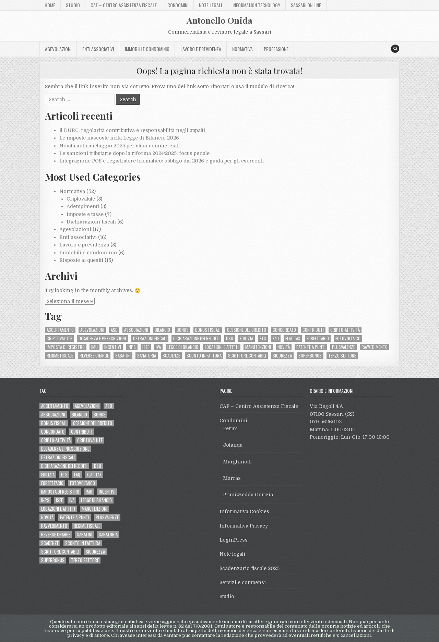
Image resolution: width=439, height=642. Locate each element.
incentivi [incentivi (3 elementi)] (112, 347)
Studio (73, 5)
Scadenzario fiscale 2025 (250, 568)
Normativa (242, 48)
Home (50, 5)
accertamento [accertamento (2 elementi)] (60, 330)
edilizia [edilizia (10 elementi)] (246, 338)
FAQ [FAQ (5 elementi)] (276, 338)
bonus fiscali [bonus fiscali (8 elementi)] (208, 330)
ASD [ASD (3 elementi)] (114, 330)
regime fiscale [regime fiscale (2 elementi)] (60, 355)
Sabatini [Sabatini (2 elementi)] (123, 355)
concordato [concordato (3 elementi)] (284, 330)
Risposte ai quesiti (81, 260)
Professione (276, 48)
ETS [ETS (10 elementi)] (263, 338)
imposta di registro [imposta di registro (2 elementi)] (66, 347)
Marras (232, 478)
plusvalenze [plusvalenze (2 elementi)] (343, 347)
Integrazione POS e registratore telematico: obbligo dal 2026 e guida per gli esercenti (161, 160)
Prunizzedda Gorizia (248, 494)
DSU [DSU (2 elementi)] (229, 338)
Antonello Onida (219, 20)
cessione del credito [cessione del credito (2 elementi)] (246, 330)
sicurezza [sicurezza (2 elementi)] (282, 355)
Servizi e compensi (243, 582)
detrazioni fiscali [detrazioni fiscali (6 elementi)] (150, 338)
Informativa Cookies (244, 511)
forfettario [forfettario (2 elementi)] (318, 338)
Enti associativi (98, 48)
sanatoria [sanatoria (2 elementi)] (146, 355)
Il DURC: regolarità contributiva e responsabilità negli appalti (132, 130)
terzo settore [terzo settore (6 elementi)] (342, 355)
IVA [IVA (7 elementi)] (158, 347)
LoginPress (234, 540)
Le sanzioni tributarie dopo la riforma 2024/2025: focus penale (134, 153)
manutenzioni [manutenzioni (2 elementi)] (258, 347)
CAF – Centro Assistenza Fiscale (124, 5)
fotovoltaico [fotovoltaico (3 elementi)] (347, 338)
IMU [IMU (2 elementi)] (94, 347)
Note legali (210, 5)
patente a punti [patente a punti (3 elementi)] (310, 347)
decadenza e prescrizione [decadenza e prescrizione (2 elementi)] (103, 338)
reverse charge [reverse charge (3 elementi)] (94, 355)
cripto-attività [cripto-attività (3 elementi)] (345, 330)
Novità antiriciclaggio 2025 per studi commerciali (119, 145)
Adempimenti (83, 206)
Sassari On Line (306, 5)
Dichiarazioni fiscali (91, 222)
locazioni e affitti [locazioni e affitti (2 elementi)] (222, 347)
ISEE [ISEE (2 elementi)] (145, 347)
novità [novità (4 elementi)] (283, 347)
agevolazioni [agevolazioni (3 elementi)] (92, 330)
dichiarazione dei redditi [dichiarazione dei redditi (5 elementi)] (196, 338)
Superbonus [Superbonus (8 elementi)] (310, 355)
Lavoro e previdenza (200, 48)
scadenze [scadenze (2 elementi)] (171, 355)
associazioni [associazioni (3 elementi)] (136, 330)
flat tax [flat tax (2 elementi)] (292, 338)
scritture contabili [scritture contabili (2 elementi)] (247, 355)
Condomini (177, 5)
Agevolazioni (58, 48)
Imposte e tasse (85, 214)
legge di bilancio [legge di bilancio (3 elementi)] (182, 347)
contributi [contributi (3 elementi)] (313, 330)
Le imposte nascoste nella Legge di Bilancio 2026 (119, 138)
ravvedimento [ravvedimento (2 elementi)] (374, 347)
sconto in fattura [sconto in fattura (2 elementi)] (204, 355)
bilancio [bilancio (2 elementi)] (162, 330)
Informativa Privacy (244, 526)
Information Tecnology (256, 5)
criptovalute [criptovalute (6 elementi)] (59, 338)
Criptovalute (81, 199)
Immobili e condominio (147, 48)
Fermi (230, 428)
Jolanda (232, 445)
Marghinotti (237, 461)
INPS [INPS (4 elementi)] (132, 347)
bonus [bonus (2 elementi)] (183, 330)
